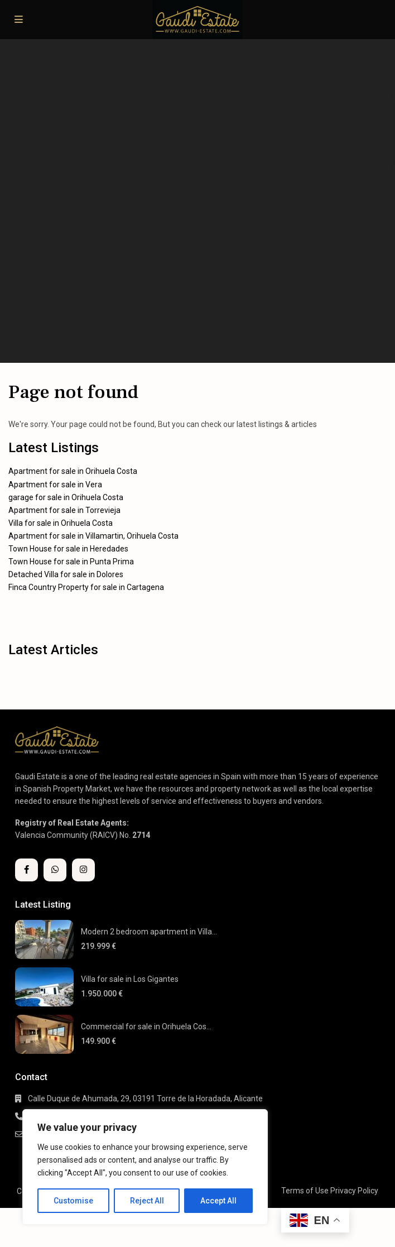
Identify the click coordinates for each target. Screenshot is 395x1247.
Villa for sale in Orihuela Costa (60, 523)
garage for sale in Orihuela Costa (65, 497)
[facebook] (26, 869)
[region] (145, 1167)
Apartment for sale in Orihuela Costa (72, 471)
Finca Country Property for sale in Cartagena (86, 587)
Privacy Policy (354, 1190)
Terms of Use (305, 1190)
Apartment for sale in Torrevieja (64, 510)
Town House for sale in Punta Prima (71, 561)
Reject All (147, 1200)
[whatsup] (55, 869)
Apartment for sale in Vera (55, 484)
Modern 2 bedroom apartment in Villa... (149, 931)
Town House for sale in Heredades (68, 548)
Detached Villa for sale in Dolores (65, 574)
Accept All (218, 1200)
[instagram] (83, 869)
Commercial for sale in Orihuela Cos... (146, 1026)
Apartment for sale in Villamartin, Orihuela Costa (93, 535)
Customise (73, 1200)
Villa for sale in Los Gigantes (130, 979)
